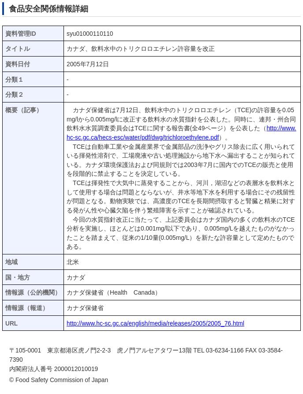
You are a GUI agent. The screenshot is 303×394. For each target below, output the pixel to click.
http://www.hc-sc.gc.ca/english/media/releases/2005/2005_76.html (155, 323)
